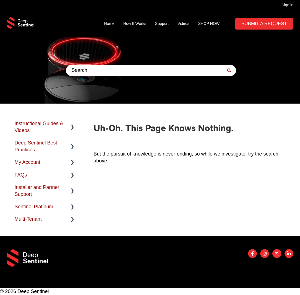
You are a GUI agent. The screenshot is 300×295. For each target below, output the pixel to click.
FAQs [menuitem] (21, 175)
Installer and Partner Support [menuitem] (37, 191)
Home (109, 23)
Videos (183, 23)
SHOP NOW (209, 23)
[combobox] (151, 70)
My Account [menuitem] (27, 162)
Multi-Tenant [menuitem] (28, 219)
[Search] (229, 70)
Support (162, 23)
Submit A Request (264, 23)
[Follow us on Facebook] (252, 253)
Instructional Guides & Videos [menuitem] (39, 127)
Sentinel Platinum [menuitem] (34, 206)
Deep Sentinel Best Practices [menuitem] (36, 146)
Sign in (287, 5)
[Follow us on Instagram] (264, 253)
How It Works (134, 23)
